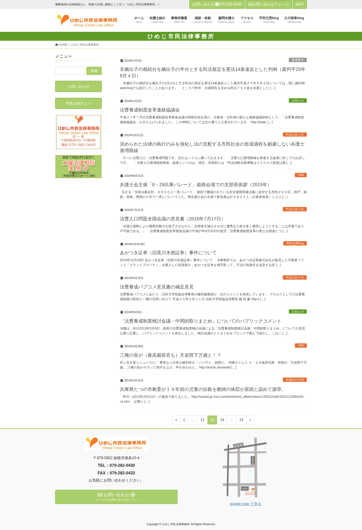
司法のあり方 (295, 134)
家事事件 (298, 60)
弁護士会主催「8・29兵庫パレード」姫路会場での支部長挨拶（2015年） (196, 184)
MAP (300, 4)
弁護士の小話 (295, 379)
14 (222, 421)
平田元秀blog (295, 243)
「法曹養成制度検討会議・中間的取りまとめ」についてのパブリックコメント (200, 320)
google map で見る (245, 504)
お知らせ (298, 100)
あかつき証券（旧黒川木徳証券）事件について (168, 252)
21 (241, 421)
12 (202, 421)
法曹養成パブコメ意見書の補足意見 (157, 286)
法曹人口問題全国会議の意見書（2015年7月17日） (173, 218)
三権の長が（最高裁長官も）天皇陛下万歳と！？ (170, 355)
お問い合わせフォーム (268, 4)
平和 (301, 175)
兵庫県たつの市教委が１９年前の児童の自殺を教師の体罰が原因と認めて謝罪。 (203, 389)
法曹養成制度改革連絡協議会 (150, 109)
